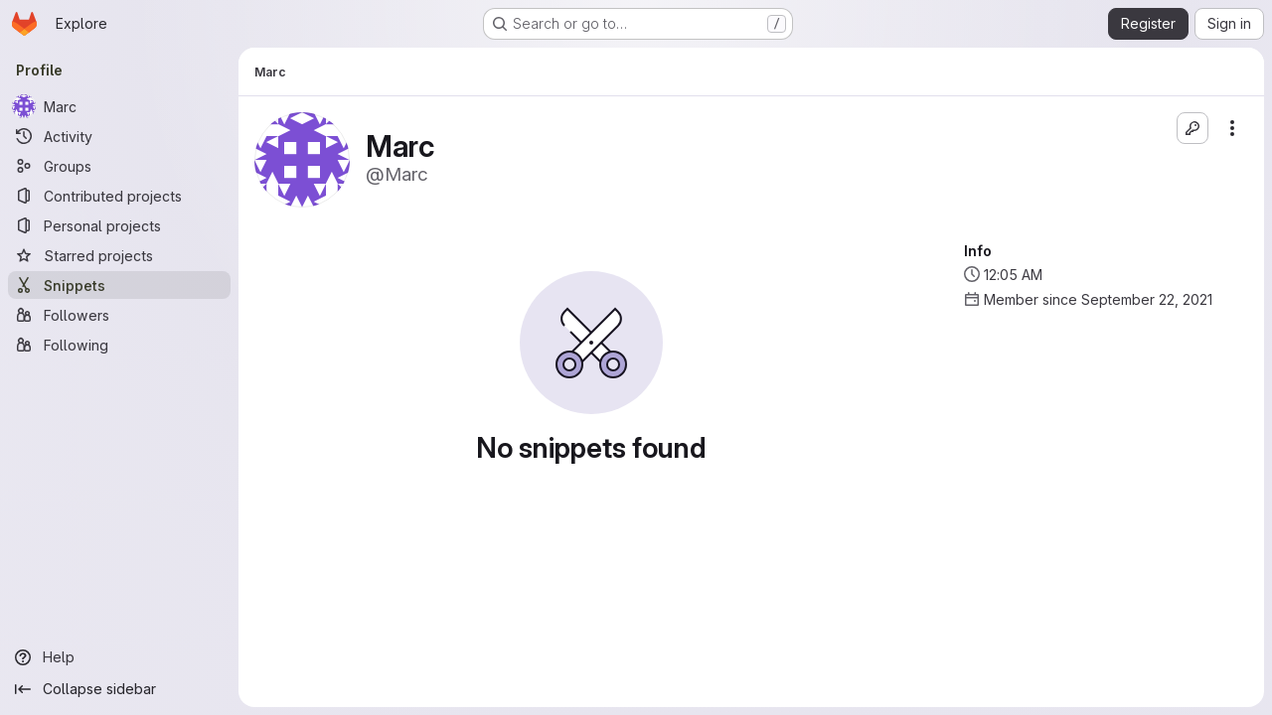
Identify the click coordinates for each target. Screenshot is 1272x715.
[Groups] (119, 166)
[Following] (119, 344)
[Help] (119, 657)
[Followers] (119, 315)
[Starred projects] (119, 255)
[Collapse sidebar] (119, 689)
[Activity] (119, 136)
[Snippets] (119, 285)
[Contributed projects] (119, 196)
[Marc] (119, 106)
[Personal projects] (119, 225)
